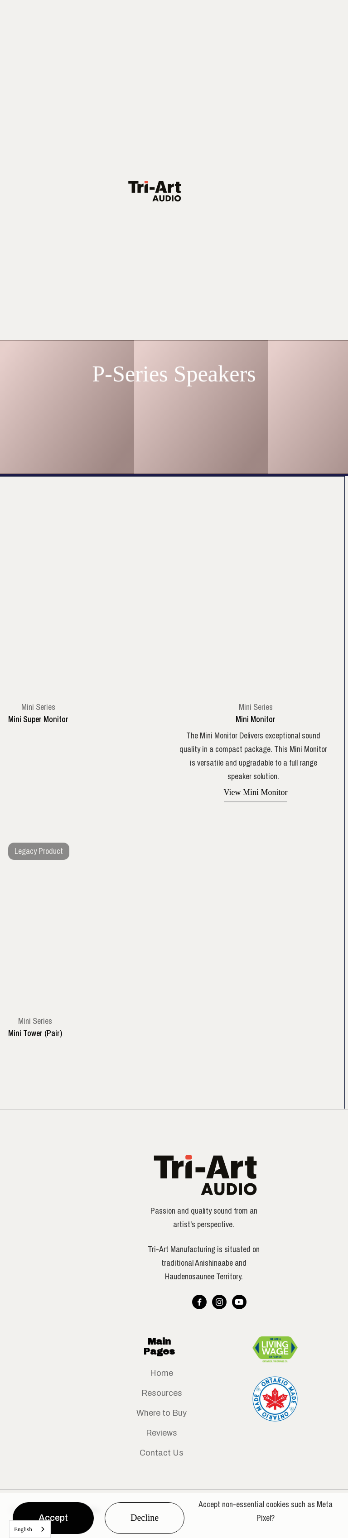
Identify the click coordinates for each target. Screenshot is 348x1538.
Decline (144, 1518)
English (23, 1529)
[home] (160, 191)
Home (161, 1373)
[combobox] (30, 1529)
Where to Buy (161, 1412)
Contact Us (162, 1452)
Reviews (161, 1432)
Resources (161, 1393)
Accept (53, 1518)
